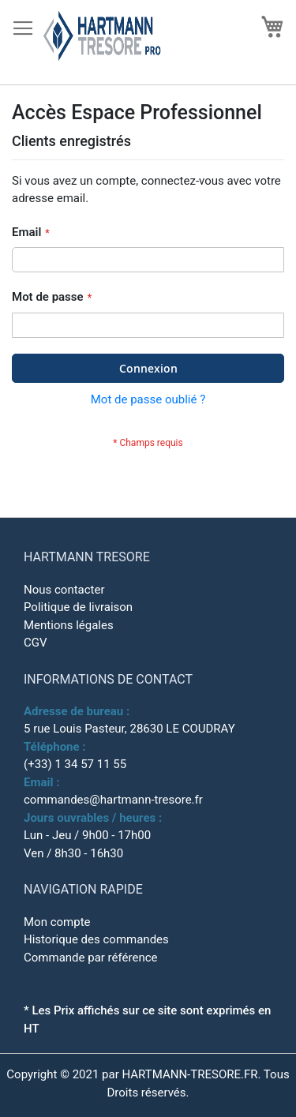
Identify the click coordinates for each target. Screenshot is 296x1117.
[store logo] (111, 42)
